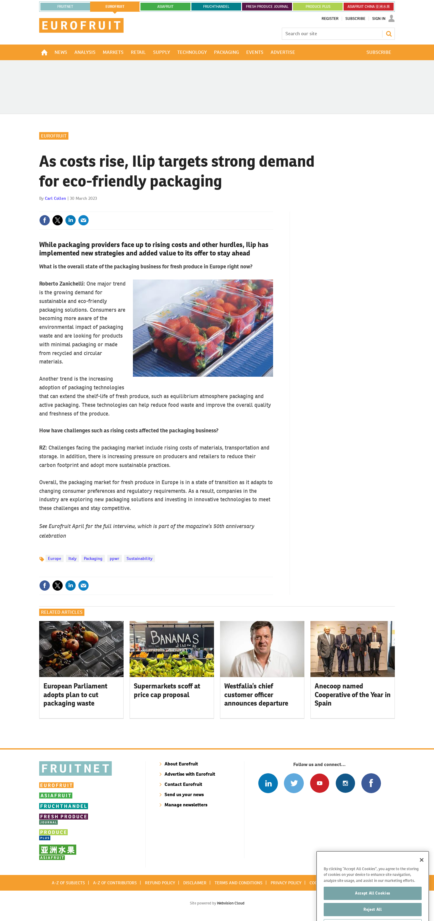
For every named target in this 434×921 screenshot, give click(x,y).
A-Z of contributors (115, 882)
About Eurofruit (181, 764)
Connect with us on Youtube (319, 783)
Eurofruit (54, 136)
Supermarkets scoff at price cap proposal (167, 690)
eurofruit (114, 6)
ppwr (114, 558)
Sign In (378, 19)
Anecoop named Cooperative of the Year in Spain (353, 694)
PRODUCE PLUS (318, 6)
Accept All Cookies (372, 905)
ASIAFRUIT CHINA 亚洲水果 (369, 6)
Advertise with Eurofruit (190, 774)
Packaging (93, 558)
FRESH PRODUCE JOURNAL (267, 6)
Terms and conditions (239, 882)
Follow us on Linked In (268, 783)
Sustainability (140, 558)
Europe (54, 558)
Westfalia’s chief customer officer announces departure (256, 694)
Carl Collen (55, 198)
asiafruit (165, 6)
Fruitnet (65, 6)
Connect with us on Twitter (293, 783)
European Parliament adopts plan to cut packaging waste (75, 694)
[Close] (421, 872)
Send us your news (184, 794)
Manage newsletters (186, 805)
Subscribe (355, 19)
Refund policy (160, 882)
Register (330, 19)
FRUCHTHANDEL (216, 6)
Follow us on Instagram (345, 783)
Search (389, 34)
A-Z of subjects (68, 882)
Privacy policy (286, 882)
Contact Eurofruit (183, 784)
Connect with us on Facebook (371, 783)
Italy (72, 558)
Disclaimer (194, 882)
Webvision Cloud (230, 903)
